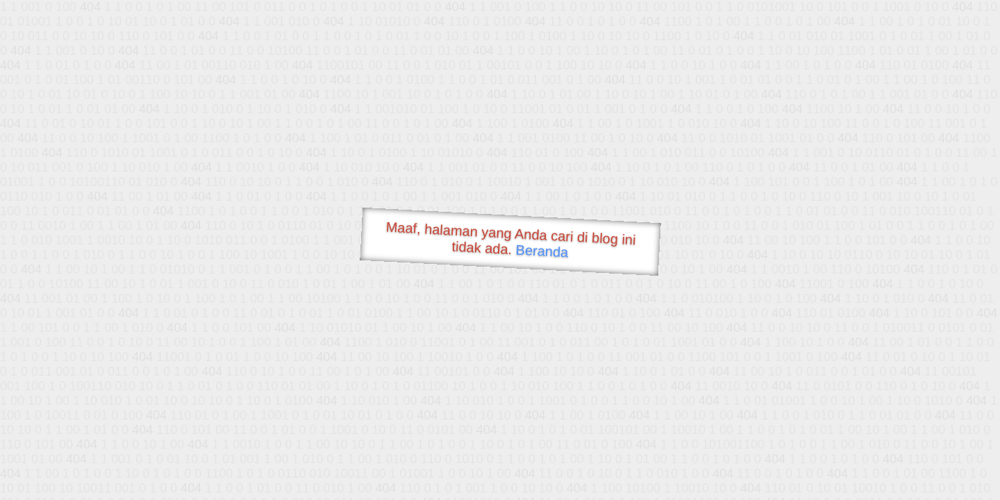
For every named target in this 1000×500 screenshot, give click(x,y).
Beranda (542, 251)
